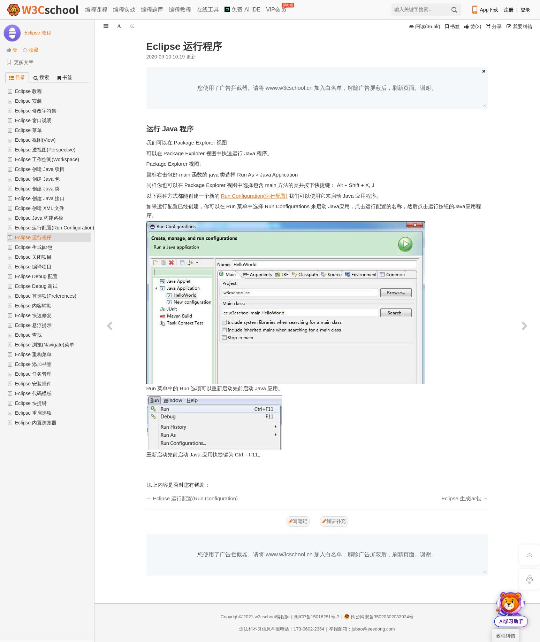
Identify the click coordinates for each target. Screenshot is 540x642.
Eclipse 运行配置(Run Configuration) (54, 227)
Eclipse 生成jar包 (33, 247)
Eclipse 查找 (28, 335)
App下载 (484, 10)
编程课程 (96, 10)
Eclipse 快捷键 (31, 403)
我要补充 (334, 521)
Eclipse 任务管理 (33, 374)
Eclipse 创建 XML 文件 (39, 208)
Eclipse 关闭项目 (33, 257)
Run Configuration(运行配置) (254, 196)
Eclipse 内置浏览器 (35, 422)
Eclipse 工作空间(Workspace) (47, 159)
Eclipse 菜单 (28, 130)
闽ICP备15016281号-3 (317, 616)
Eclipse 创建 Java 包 (37, 179)
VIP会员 (276, 8)
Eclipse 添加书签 (33, 364)
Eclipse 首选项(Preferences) (45, 296)
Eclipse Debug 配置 (36, 276)
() (472, 26)
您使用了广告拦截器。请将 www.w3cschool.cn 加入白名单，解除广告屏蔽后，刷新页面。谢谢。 (317, 88)
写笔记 (298, 521)
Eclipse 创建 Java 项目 (39, 169)
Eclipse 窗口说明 (33, 120)
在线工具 (208, 10)
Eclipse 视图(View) (35, 140)
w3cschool (265, 616)
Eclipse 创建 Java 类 (37, 188)
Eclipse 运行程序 (33, 237)
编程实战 (124, 10)
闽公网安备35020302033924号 (378, 616)
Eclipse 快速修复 (33, 315)
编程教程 (180, 10)
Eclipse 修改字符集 (35, 110)
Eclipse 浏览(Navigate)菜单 (44, 344)
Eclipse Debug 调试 (36, 286)
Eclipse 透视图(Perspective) (45, 149)
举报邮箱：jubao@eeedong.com (362, 629)
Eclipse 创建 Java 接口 (39, 198)
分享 (494, 26)
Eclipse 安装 (28, 101)
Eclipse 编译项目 (33, 266)
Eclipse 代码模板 (33, 393)
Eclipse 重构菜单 (33, 354)
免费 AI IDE (242, 10)
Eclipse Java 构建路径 (39, 218)
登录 (525, 10)
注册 (509, 10)
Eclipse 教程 (28, 91)
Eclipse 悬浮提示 (33, 325)
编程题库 (152, 10)
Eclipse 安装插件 (33, 383)
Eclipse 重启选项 (33, 413)
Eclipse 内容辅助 (33, 305)
